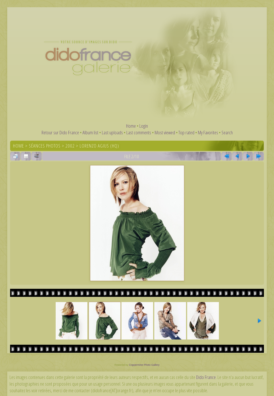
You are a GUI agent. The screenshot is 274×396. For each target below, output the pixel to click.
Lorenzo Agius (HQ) (99, 145)
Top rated (186, 132)
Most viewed (165, 132)
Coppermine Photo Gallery (144, 364)
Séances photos (45, 145)
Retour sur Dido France (60, 132)
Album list (90, 132)
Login (143, 125)
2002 (70, 145)
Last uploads (112, 132)
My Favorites (208, 132)
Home (131, 125)
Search (227, 132)
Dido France (206, 377)
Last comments (138, 132)
